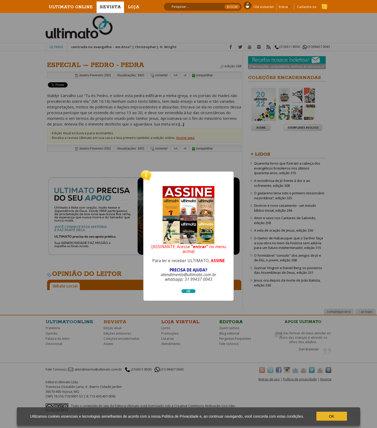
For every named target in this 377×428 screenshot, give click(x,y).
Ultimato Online (71, 7)
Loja (133, 7)
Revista (110, 7)
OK (331, 416)
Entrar (283, 6)
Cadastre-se (306, 6)
